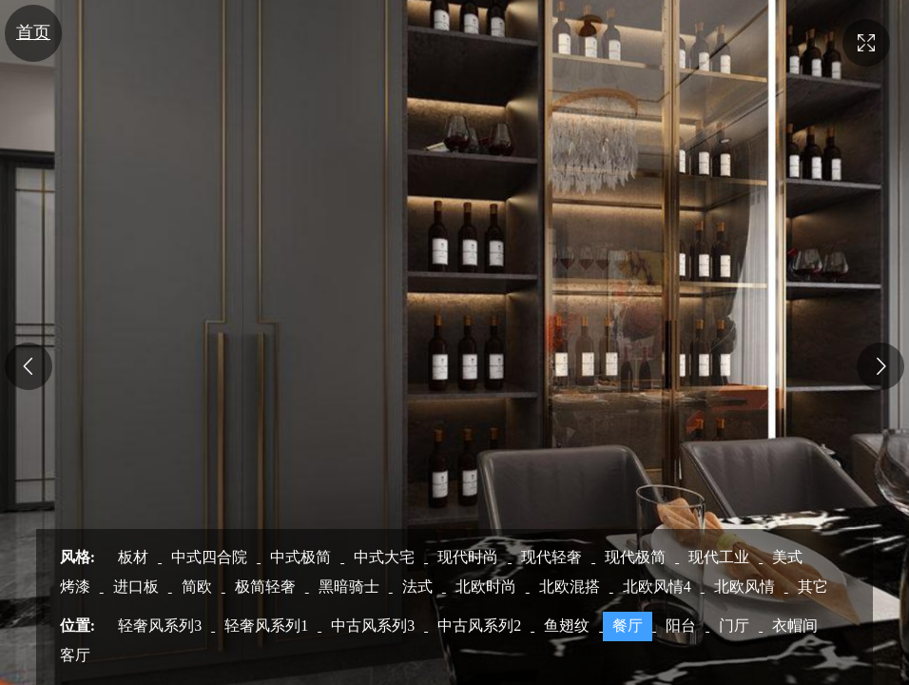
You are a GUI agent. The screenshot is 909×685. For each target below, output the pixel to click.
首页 (33, 32)
